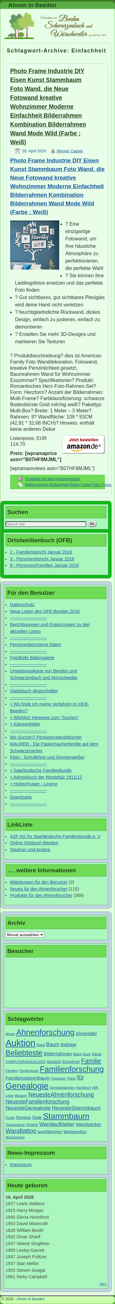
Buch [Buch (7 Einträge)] (87, 1054)
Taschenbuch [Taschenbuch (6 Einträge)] (15, 1125)
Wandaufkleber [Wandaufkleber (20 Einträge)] (57, 1124)
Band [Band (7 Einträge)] (41, 1045)
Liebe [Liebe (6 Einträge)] (9, 1095)
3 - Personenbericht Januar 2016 (42, 558)
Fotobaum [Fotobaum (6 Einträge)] (58, 1078)
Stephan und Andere (30, 849)
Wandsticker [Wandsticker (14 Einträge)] (88, 1124)
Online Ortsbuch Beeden (34, 842)
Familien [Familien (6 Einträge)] (12, 1070)
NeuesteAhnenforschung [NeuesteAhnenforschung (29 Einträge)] (61, 1094)
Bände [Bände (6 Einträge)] (97, 1054)
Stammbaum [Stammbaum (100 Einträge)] (66, 1116)
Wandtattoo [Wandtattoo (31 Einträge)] (21, 1130)
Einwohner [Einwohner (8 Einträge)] (71, 1062)
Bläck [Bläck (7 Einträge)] (77, 1054)
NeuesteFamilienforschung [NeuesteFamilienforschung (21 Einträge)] (37, 1102)
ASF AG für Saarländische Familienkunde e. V (55, 836)
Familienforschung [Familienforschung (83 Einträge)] (72, 1069)
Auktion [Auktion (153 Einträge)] (21, 1043)
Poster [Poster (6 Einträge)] (10, 1117)
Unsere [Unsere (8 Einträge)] (32, 1125)
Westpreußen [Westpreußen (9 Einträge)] (75, 1131)
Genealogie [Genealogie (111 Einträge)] (27, 1086)
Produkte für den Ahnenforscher (52, 479)
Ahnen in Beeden (32, 5)
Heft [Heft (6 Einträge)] (95, 1087)
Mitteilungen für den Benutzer (38, 882)
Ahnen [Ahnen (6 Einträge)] (10, 1034)
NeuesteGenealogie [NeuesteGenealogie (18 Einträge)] (28, 1108)
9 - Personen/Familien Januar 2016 (44, 565)
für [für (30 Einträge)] (80, 1077)
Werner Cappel (70, 151)
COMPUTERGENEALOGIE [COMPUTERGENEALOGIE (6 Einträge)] (26, 1062)
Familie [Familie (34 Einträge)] (91, 1060)
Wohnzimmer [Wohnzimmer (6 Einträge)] (15, 1137)
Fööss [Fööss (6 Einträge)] (71, 1078)
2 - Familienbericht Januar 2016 (41, 552)
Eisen (75, 484)
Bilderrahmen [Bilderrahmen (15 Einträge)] (58, 1053)
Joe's (102, 1284)
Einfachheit (59, 484)
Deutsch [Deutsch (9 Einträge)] (54, 1061)
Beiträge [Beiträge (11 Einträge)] (69, 1044)
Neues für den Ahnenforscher (38, 888)
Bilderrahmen (36, 484)
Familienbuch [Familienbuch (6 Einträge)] (28, 1070)
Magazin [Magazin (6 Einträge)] (21, 1095)
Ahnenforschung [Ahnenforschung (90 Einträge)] (45, 1032)
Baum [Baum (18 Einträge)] (52, 1044)
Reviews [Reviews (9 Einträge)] (23, 1117)
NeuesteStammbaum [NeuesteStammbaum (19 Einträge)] (76, 1108)
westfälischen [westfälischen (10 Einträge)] (50, 1131)
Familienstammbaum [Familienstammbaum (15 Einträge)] (28, 1077)
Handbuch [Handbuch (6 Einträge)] (83, 1087)
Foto (96, 484)
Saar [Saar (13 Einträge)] (37, 1117)
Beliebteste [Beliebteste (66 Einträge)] (24, 1053)
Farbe (86, 484)
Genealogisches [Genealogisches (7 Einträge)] (62, 1087)
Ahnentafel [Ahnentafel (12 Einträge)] (86, 1033)
